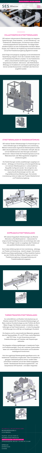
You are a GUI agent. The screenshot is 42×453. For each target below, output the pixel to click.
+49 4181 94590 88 (34, 1)
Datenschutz (6, 447)
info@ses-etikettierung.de (10, 437)
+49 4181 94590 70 (13, 436)
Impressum (5, 445)
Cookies (4, 448)
